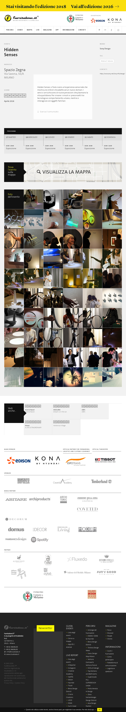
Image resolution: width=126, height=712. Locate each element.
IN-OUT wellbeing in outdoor (90, 683)
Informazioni (68, 30)
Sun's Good (71, 677)
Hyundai (70, 653)
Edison (69, 650)
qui (93, 709)
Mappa (29, 30)
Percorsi (10, 30)
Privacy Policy (9, 654)
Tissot (69, 656)
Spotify (69, 647)
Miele (69, 674)
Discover (109, 604)
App (57, 30)
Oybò (69, 680)
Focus (108, 601)
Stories (108, 610)
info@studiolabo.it (13, 623)
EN (105, 30)
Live (37, 30)
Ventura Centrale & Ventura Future (91, 633)
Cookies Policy (20, 654)
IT (99, 30)
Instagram (71, 639)
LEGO (69, 671)
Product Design (107, 61)
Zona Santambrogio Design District (91, 668)
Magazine (47, 30)
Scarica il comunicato (47, 112)
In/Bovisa (90, 694)
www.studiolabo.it (12, 625)
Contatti (82, 30)
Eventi (20, 30)
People (108, 607)
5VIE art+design (92, 639)
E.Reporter (71, 636)
